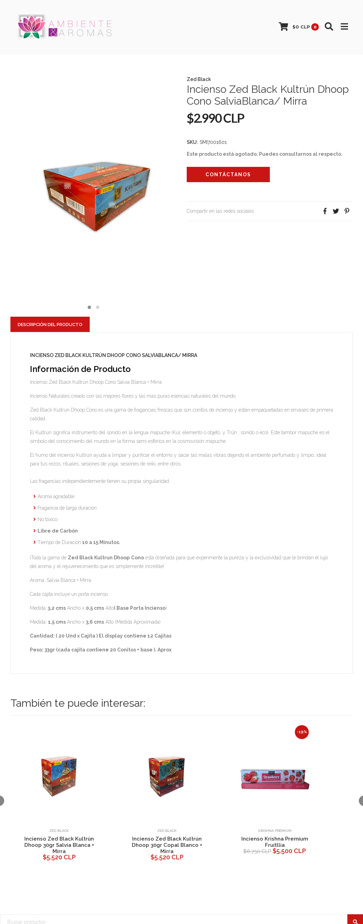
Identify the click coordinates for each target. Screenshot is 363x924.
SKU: (192, 142)
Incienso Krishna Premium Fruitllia (274, 842)
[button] (89, 306)
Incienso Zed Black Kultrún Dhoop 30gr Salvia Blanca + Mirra (59, 845)
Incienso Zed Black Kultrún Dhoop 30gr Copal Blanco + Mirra (167, 845)
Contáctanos (228, 174)
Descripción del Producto (50, 324)
